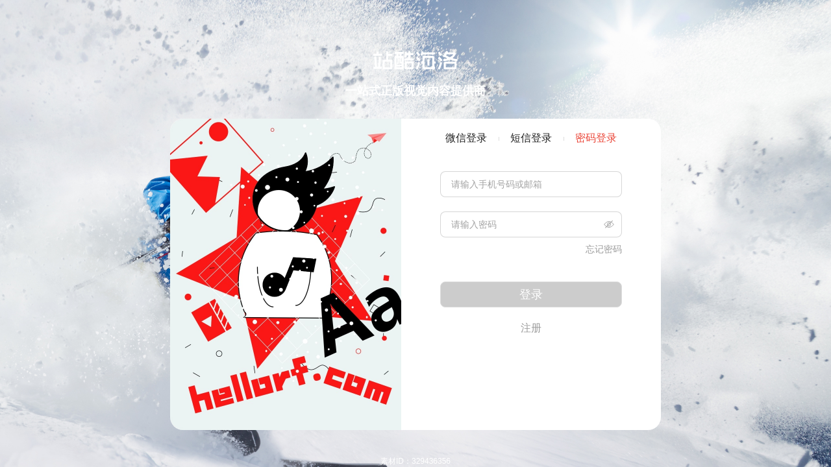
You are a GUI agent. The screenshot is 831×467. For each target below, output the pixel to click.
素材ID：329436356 (415, 461)
